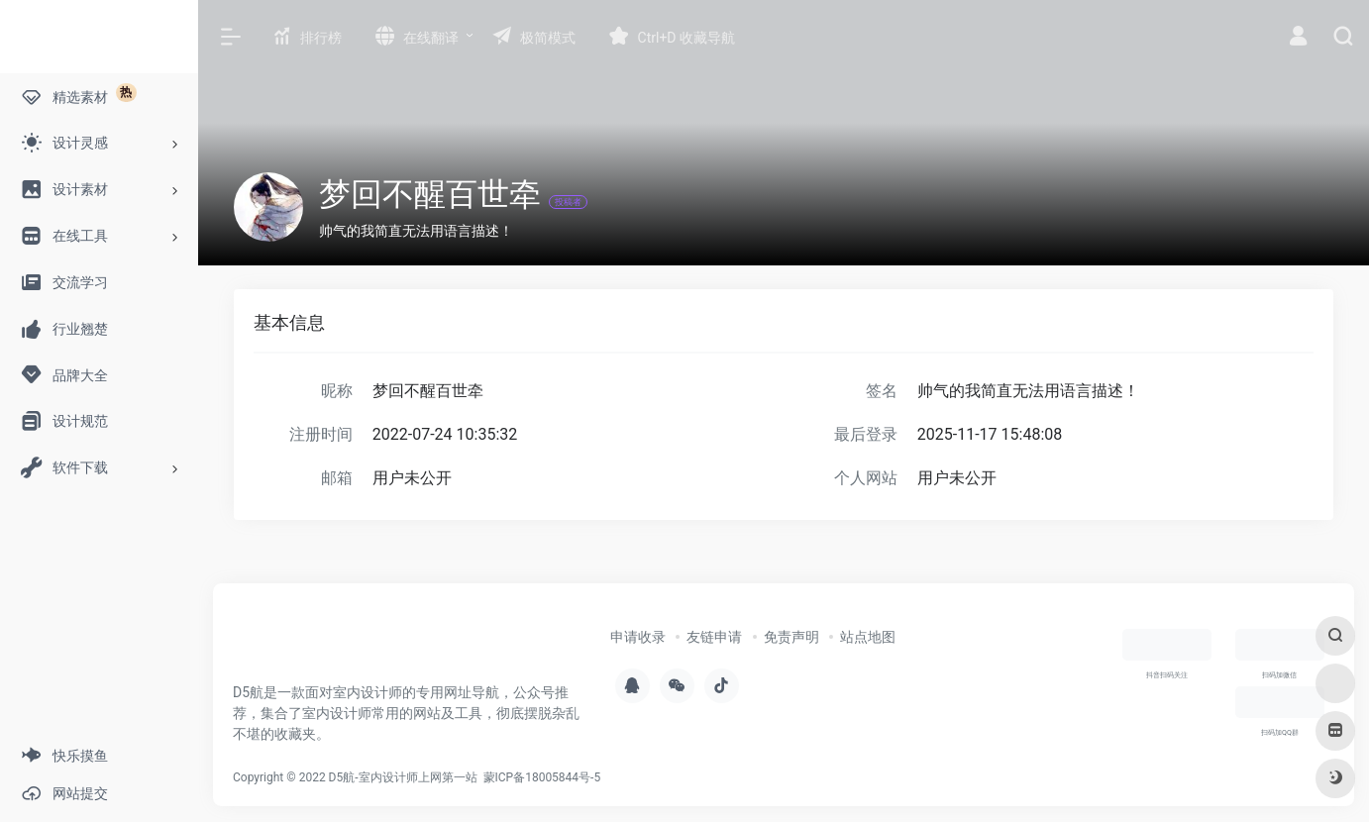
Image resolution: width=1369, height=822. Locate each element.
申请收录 (638, 637)
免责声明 (791, 637)
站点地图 (867, 637)
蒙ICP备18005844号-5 (542, 777)
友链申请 (714, 637)
